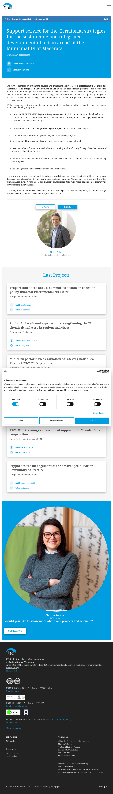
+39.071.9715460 (71, 750)
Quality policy (12, 691)
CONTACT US (15, 631)
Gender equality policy (16, 706)
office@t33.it (68, 767)
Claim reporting (13, 728)
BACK (106, 19)
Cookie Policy (11, 756)
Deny (21, 421)
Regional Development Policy (22, 19)
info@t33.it (67, 744)
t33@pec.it (75, 747)
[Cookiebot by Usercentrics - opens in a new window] (98, 371)
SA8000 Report (13, 722)
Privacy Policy (12, 753)
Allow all (92, 421)
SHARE (67, 207)
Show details (99, 413)
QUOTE (45, 207)
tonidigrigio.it (55, 787)
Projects (7, 19)
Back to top (101, 787)
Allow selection (56, 421)
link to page (56, 298)
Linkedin (11, 741)
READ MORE (11, 671)
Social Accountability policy (58, 719)
